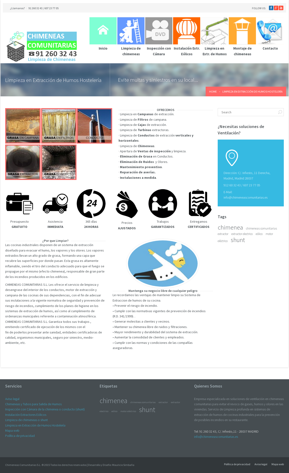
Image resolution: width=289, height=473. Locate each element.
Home (213, 91)
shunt (238, 240)
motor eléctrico (128, 411)
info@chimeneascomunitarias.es (246, 197)
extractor (223, 234)
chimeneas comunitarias (261, 228)
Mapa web (12, 430)
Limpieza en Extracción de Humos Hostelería (35, 425)
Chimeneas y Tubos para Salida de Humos (33, 404)
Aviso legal (12, 399)
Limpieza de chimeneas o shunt (26, 420)
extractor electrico (242, 234)
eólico (259, 234)
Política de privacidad (20, 436)
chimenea (230, 227)
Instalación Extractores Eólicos (25, 415)
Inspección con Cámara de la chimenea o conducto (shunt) (45, 409)
